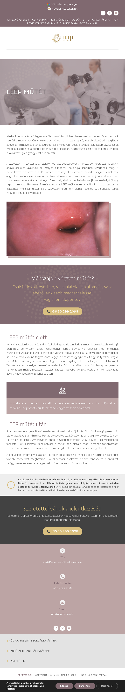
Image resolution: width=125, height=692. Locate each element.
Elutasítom (84, 685)
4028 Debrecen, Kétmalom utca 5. (62, 562)
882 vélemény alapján (64, 4)
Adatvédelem (25, 675)
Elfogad (64, 685)
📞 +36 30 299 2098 (62, 311)
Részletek (11, 688)
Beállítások (107, 685)
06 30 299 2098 (62, 588)
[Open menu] (62, 54)
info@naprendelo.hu (62, 614)
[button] (63, 9)
